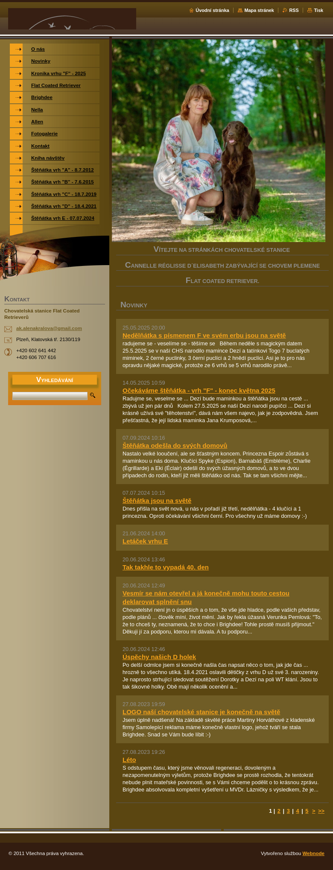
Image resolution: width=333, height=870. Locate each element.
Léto (129, 759)
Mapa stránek (259, 10)
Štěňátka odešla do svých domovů (175, 445)
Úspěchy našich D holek (159, 656)
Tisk (318, 10)
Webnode (313, 853)
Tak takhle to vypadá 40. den (166, 567)
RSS (293, 10)
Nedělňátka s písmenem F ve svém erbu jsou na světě (204, 335)
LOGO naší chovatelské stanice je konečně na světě (201, 711)
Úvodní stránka (212, 10)
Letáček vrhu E (145, 541)
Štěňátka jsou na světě (157, 500)
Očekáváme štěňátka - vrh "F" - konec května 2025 (199, 390)
